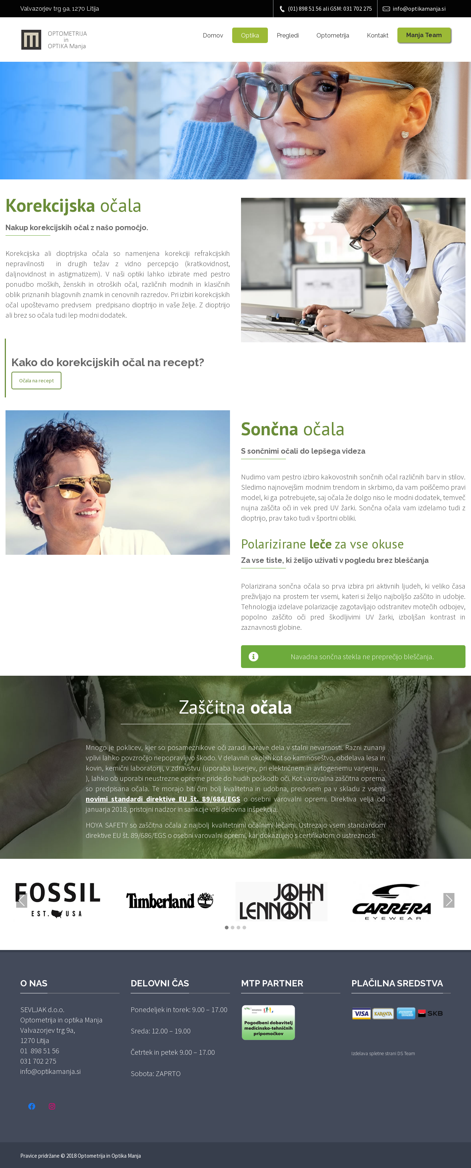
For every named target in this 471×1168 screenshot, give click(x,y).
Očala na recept (36, 380)
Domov (213, 35)
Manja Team (424, 35)
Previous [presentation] (21, 900)
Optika (250, 35)
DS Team (406, 1053)
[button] (227, 928)
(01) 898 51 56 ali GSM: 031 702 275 (325, 8)
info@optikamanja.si (414, 8)
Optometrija (332, 35)
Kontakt (378, 35)
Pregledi (288, 35)
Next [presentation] (448, 900)
